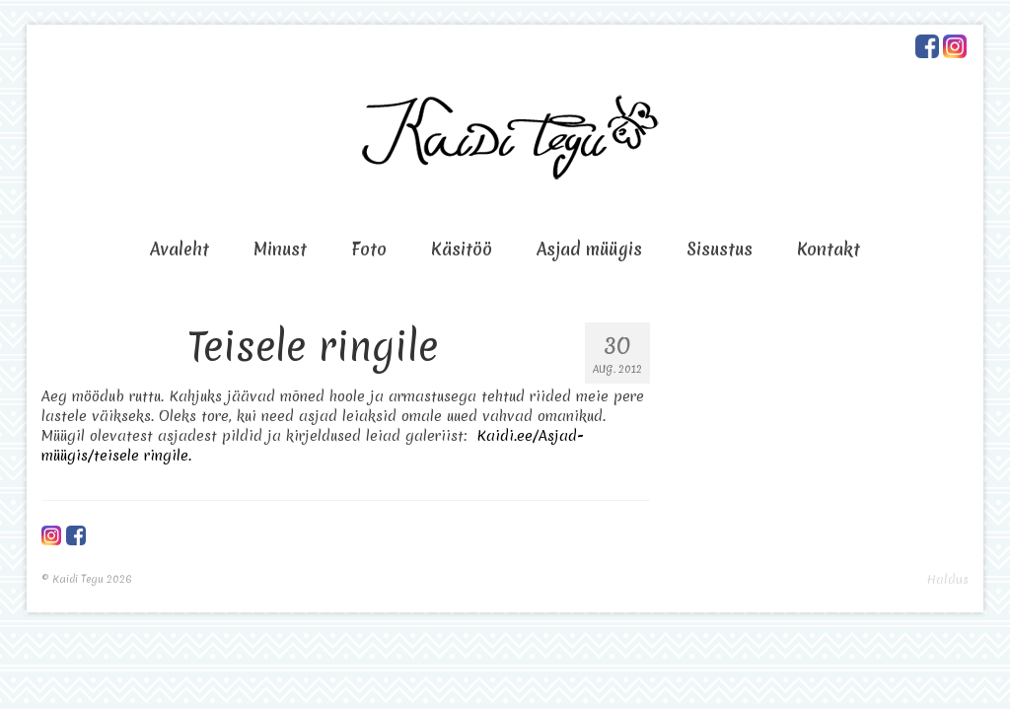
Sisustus (719, 249)
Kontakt (828, 249)
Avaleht (179, 249)
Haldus (947, 579)
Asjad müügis (589, 249)
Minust (280, 249)
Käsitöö (461, 249)
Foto (369, 249)
